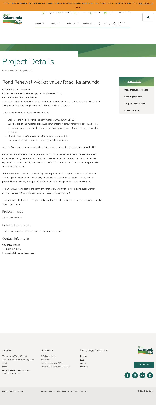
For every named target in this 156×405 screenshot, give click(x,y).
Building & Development (106, 24)
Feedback (144, 365)
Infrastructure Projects (135, 89)
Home (4, 71)
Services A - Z (81, 13)
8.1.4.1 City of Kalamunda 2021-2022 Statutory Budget (35, 231)
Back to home (132, 81)
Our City (56, 23)
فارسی (83, 363)
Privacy (44, 391)
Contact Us (96, 13)
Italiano (83, 356)
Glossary (83, 391)
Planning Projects (133, 96)
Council (40, 23)
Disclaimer (61, 391)
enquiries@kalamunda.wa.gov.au (20, 253)
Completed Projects (134, 103)
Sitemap (52, 391)
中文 (82, 359)
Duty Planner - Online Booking (118, 13)
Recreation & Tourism (122, 24)
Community (89, 23)
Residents (73, 23)
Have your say (49, 13)
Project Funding (131, 110)
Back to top (145, 391)
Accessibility (65, 13)
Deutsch (84, 366)
